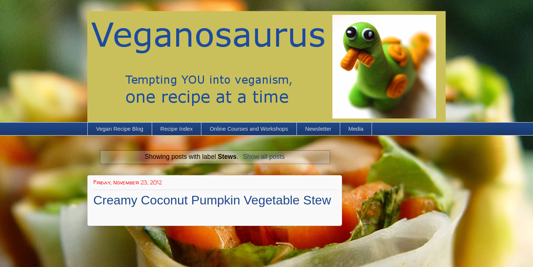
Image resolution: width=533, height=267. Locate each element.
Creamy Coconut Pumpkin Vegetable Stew (212, 200)
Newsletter (318, 129)
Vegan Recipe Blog (120, 129)
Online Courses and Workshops (249, 129)
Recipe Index (176, 129)
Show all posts (264, 156)
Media (355, 129)
